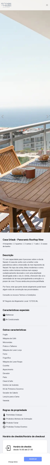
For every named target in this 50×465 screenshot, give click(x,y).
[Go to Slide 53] (24, 229)
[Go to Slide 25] (42, 227)
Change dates (13, 462)
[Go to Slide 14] (25, 227)
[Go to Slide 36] (19, 228)
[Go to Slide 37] (21, 228)
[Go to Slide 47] (36, 228)
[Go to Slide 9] (18, 227)
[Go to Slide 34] (16, 228)
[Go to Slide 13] (24, 227)
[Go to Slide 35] (18, 228)
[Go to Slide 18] (31, 227)
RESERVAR (33, 459)
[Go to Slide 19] (33, 227)
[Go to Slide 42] (28, 228)
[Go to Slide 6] (13, 227)
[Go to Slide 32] (13, 228)
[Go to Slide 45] (33, 228)
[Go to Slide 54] (25, 229)
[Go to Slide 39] (24, 228)
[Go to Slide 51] (42, 228)
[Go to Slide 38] (22, 228)
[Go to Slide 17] (30, 227)
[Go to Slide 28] (7, 228)
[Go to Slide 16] (28, 227)
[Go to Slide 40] (25, 228)
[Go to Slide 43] (30, 228)
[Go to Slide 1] (5, 227)
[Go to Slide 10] (19, 227)
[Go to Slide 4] (10, 227)
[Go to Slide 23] (39, 227)
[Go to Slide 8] (16, 227)
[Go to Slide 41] (27, 228)
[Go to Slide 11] (21, 227)
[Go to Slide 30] (10, 228)
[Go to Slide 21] (36, 227)
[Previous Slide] (2, 116)
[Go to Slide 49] (39, 228)
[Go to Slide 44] (31, 228)
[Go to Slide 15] (27, 227)
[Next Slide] (47, 116)
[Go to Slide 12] (22, 227)
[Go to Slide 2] (7, 227)
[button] (25, 116)
